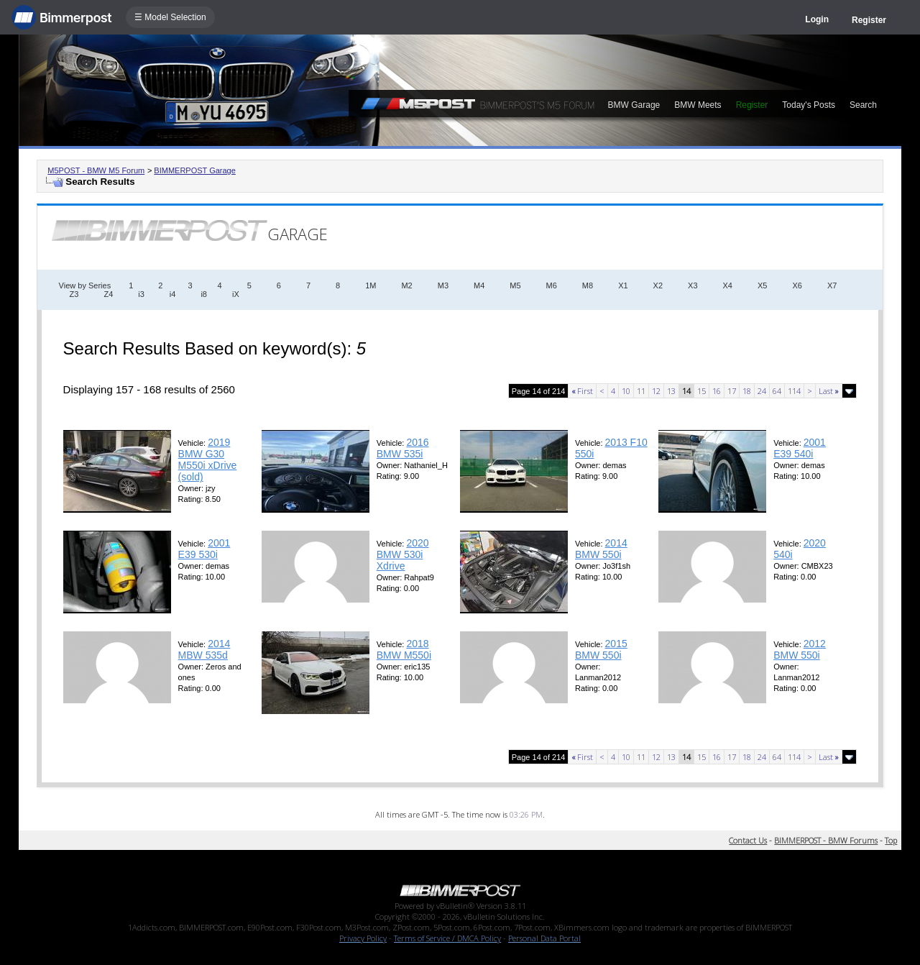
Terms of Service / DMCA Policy (447, 938)
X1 (622, 285)
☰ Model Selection (170, 17)
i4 (173, 294)
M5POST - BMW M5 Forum (95, 170)
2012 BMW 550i (799, 649)
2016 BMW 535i (403, 447)
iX (235, 294)
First (582, 390)
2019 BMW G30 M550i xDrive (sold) (207, 459)
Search (863, 105)
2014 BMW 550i (601, 548)
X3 (692, 285)
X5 (762, 285)
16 (716, 390)
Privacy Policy (363, 938)
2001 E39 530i (204, 548)
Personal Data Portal (544, 938)
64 (777, 390)
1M (370, 285)
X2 (658, 285)
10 (626, 390)
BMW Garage (634, 105)
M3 (443, 285)
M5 (515, 285)
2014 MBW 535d (204, 649)
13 (671, 390)
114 (794, 390)
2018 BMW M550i (404, 649)
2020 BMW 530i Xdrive (403, 554)
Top (891, 840)
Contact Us (748, 840)
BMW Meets (697, 105)
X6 (796, 285)
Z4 (108, 294)
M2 (406, 285)
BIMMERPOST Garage (195, 170)
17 (731, 390)
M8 (587, 285)
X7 (832, 285)
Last (829, 390)
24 (762, 390)
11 (641, 390)
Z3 (74, 294)
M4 (479, 285)
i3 (141, 294)
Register (869, 20)
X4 (727, 285)
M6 (551, 285)
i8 (204, 294)
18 (746, 390)
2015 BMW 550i (601, 649)
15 (701, 390)
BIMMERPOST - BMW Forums (826, 840)
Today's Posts (808, 105)
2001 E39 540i (799, 447)
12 (656, 390)
